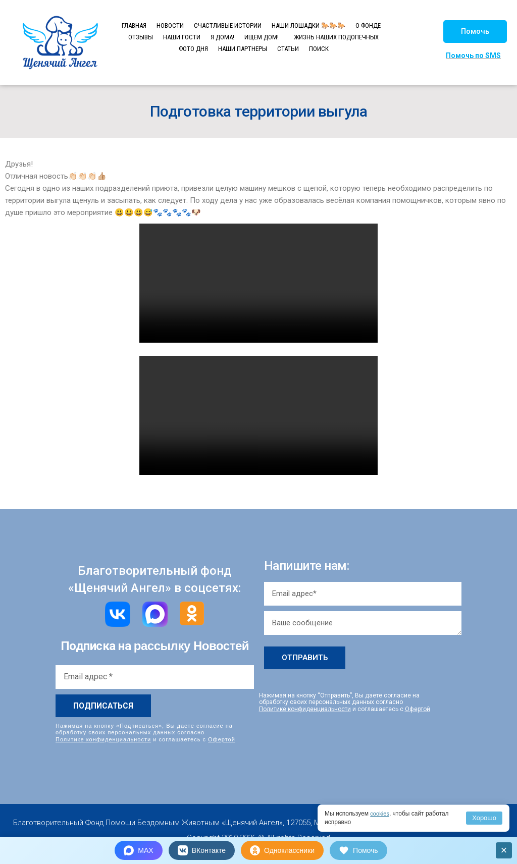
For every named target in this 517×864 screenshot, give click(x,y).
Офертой (221, 739)
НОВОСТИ (170, 25)
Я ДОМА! (222, 37)
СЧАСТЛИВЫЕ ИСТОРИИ (228, 25)
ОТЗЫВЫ (140, 37)
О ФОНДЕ (368, 25)
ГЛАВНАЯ (134, 25)
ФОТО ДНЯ (193, 48)
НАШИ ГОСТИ (181, 37)
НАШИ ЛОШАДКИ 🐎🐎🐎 (308, 25)
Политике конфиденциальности (103, 739)
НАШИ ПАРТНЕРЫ (242, 48)
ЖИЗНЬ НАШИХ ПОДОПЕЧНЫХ (336, 37)
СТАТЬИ (288, 48)
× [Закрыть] (504, 850)
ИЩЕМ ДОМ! (261, 37)
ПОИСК (319, 48)
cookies (380, 813)
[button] (475, 31)
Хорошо (484, 818)
